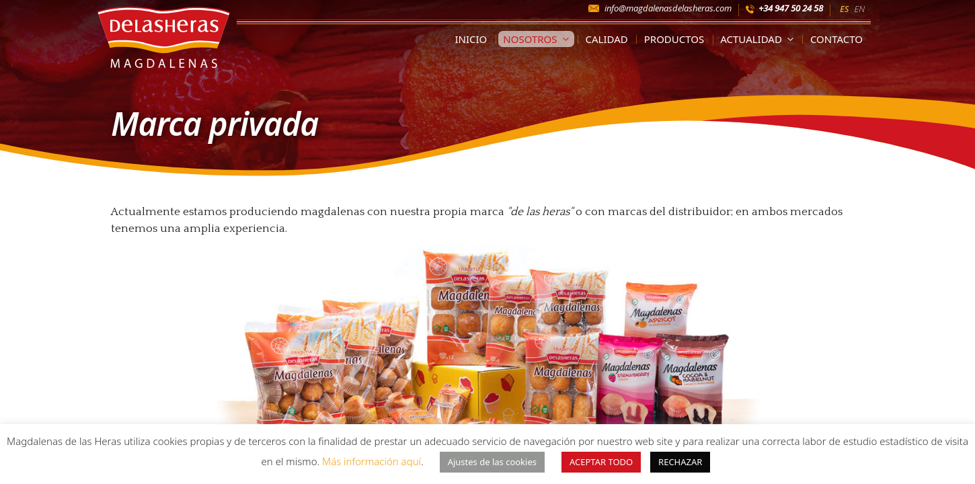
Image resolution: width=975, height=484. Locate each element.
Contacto (836, 39)
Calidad (607, 39)
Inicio (471, 39)
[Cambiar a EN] (859, 8)
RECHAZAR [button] (680, 462)
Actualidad (759, 39)
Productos (674, 39)
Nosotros (538, 39)
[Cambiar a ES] (844, 8)
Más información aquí (371, 461)
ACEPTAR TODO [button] (601, 462)
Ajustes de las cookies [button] (492, 462)
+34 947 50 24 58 (790, 8)
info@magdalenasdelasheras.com (668, 8)
